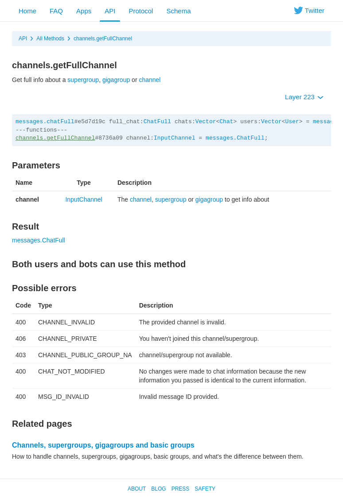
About (137, 489)
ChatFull (157, 121)
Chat (226, 121)
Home (27, 11)
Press (181, 489)
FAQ (56, 11)
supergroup (83, 79)
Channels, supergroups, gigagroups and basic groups (103, 445)
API (110, 11)
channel (149, 79)
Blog (158, 489)
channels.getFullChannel (103, 38)
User (292, 121)
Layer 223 (304, 97)
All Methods (50, 38)
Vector (205, 121)
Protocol (141, 11)
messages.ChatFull (235, 138)
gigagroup (116, 79)
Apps (83, 11)
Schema (178, 11)
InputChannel (174, 138)
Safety (205, 489)
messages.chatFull (45, 121)
